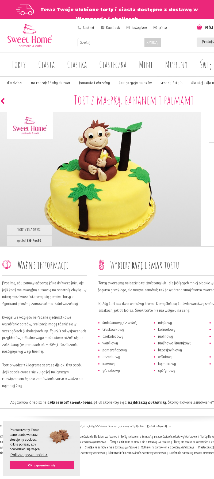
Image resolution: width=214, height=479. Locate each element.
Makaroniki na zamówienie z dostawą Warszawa (137, 453)
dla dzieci (14, 83)
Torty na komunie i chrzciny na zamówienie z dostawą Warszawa (159, 436)
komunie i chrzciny (94, 83)
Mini (146, 64)
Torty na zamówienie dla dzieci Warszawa (92, 436)
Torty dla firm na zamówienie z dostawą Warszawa (140, 442)
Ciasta (46, 64)
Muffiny (176, 64)
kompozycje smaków (135, 83)
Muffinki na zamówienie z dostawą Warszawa (167, 447)
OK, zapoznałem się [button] (41, 465)
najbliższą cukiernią (147, 403)
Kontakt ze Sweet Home (159, 426)
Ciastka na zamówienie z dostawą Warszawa (111, 447)
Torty (19, 64)
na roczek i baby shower (51, 83)
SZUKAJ (152, 42)
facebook (113, 28)
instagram (139, 28)
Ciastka (77, 64)
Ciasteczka (113, 64)
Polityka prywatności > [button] (29, 455)
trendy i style (171, 83)
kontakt (88, 28)
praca (163, 28)
